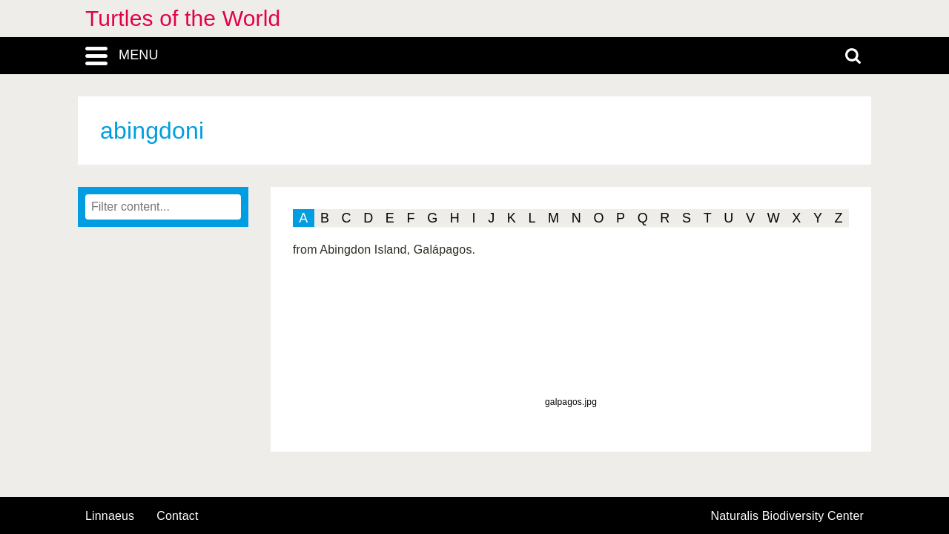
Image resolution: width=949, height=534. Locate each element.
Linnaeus (109, 516)
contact (177, 516)
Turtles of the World (182, 18)
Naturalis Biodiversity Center (787, 516)
